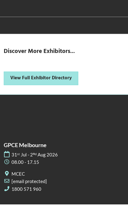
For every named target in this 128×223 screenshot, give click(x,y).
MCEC (18, 174)
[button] (41, 78)
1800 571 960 (26, 189)
